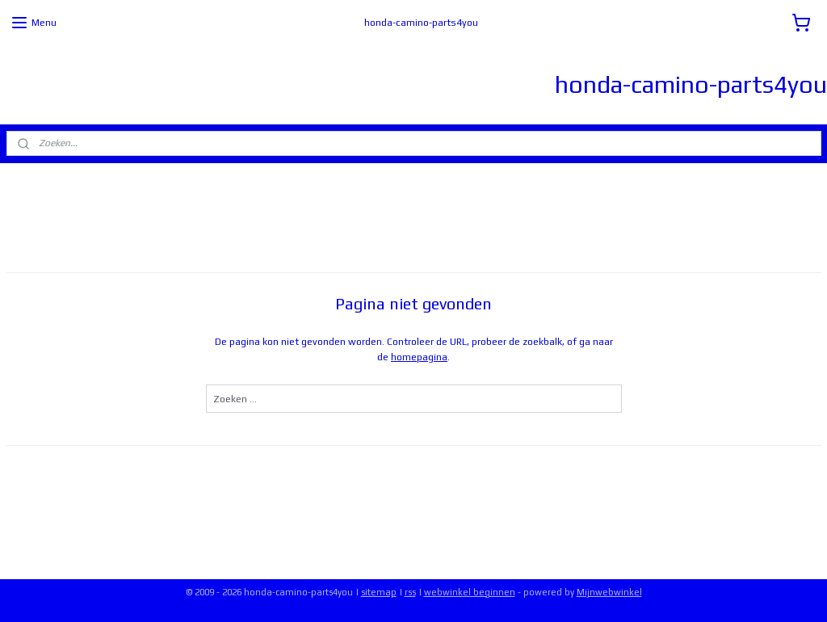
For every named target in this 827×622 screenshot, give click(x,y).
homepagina (419, 357)
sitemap (379, 592)
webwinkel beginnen (469, 592)
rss (410, 592)
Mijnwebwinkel (609, 592)
